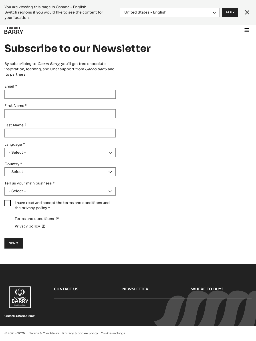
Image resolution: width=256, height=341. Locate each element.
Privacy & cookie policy (80, 333)
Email (10, 86)
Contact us (66, 289)
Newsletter (135, 289)
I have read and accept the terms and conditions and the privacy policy (62, 205)
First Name (15, 105)
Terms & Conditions (44, 333)
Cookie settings (113, 333)
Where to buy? (207, 289)
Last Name (15, 125)
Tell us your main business (29, 183)
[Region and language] (170, 12)
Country (13, 164)
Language (14, 144)
